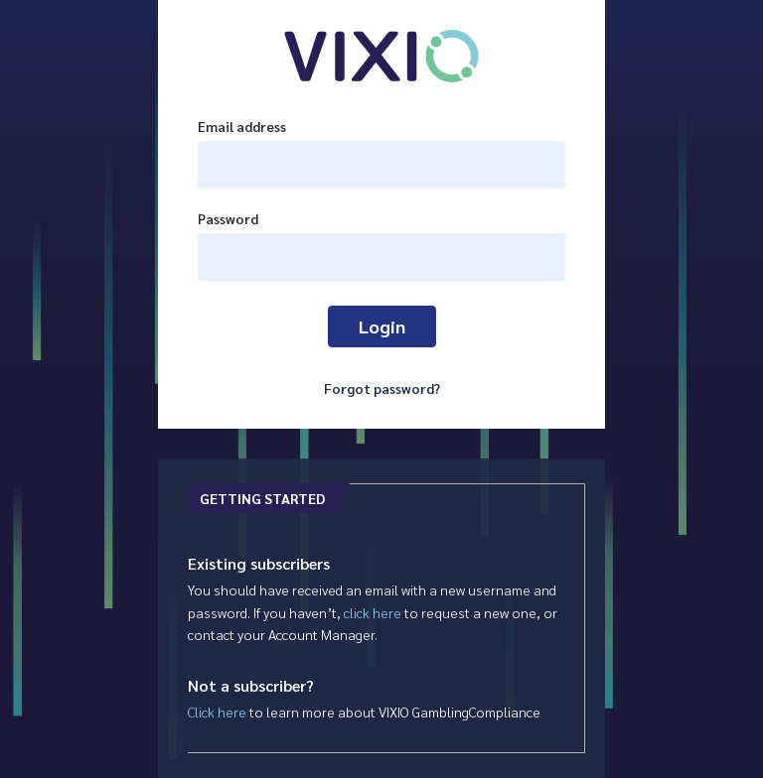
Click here (217, 711)
